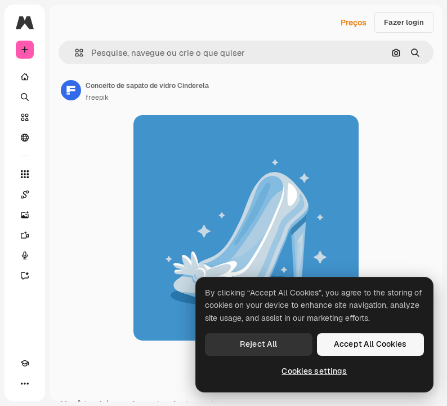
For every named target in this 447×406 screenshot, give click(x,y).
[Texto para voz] (25, 255)
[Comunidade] (25, 138)
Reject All (258, 344)
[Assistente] (25, 276)
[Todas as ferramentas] (25, 174)
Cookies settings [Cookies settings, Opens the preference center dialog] (314, 371)
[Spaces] (25, 195)
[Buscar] (25, 97)
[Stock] (25, 117)
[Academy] (25, 363)
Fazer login (404, 22)
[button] (74, 52)
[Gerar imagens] (25, 215)
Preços (353, 22)
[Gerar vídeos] (25, 235)
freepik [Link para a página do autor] (97, 97)
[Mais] (25, 383)
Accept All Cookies (370, 344)
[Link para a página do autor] (71, 90)
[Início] (25, 77)
